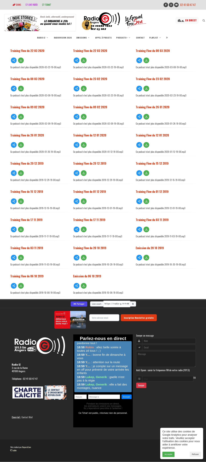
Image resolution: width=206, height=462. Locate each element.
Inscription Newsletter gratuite (139, 317)
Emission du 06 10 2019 (87, 276)
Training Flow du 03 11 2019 (152, 219)
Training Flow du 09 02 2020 (27, 107)
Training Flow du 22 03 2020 (27, 50)
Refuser (195, 454)
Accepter (168, 454)
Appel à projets (103, 37)
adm (13, 450)
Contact (140, 37)
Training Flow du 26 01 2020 (152, 107)
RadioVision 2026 (63, 37)
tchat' (46, 4)
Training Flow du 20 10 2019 (89, 248)
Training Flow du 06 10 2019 (26, 276)
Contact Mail (27, 417)
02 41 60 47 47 (188, 5)
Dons (17, 4)
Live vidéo (32, 4)
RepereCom (26, 447)
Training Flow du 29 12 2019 (26, 163)
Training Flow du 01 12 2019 (89, 191)
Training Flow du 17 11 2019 (26, 219)
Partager (79, 304)
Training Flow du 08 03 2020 (153, 50)
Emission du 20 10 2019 (150, 248)
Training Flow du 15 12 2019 (152, 163)
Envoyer (141, 385)
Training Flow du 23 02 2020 (90, 79)
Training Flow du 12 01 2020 (89, 135)
